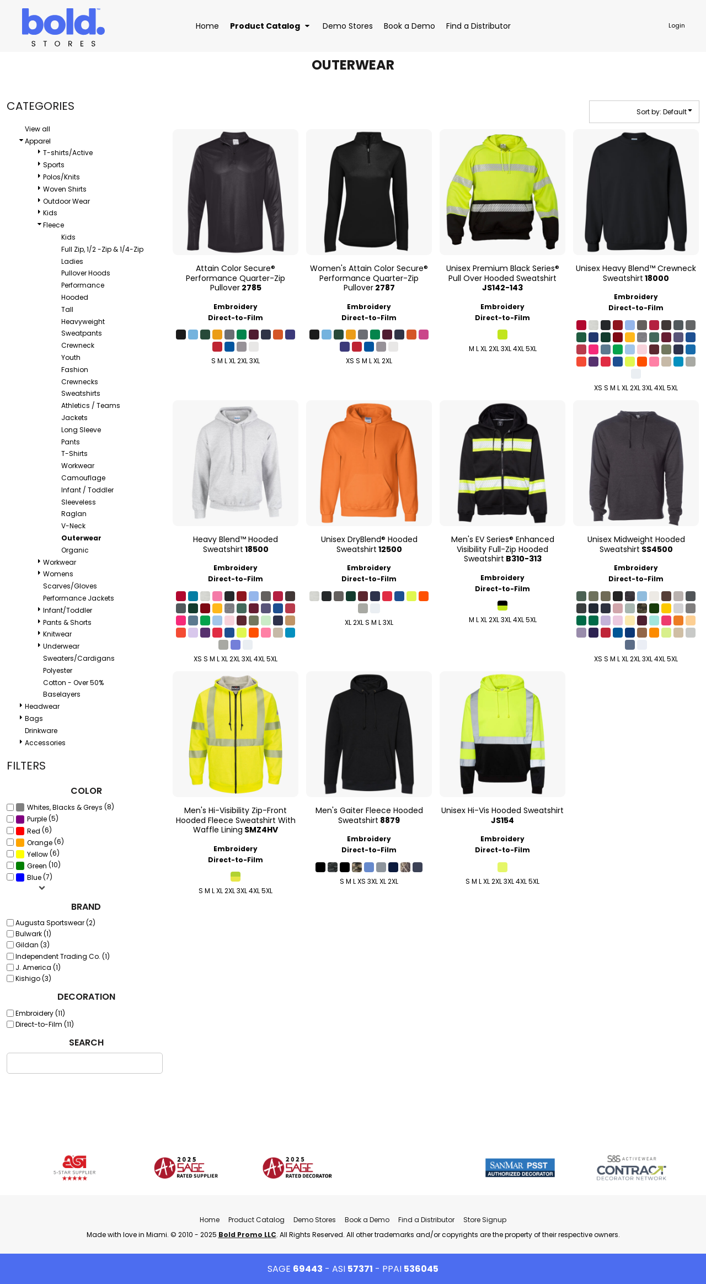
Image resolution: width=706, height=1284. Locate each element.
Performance (82, 285)
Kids (50, 212)
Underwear (61, 646)
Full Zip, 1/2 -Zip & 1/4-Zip (102, 249)
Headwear (42, 706)
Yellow (37, 854)
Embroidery (235, 306)
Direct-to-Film (235, 317)
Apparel (38, 141)
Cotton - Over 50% (73, 682)
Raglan (74, 513)
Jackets (74, 417)
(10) (38, 865)
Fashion (74, 369)
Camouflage (83, 477)
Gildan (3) (32, 944)
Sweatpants (81, 333)
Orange (39, 842)
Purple (37, 819)
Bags (34, 718)
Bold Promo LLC (247, 1234)
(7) (33, 877)
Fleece (53, 225)
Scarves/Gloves (70, 586)
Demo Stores (314, 1219)
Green (37, 866)
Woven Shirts (65, 189)
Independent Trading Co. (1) (62, 956)
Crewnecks (79, 381)
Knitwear (57, 634)
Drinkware (41, 730)
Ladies (72, 261)
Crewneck (77, 345)
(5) (36, 818)
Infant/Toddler (67, 610)
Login (676, 25)
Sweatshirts (80, 393)
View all (37, 129)
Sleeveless (78, 502)
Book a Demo (367, 1219)
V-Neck (73, 525)
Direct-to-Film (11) (44, 1024)
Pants (70, 442)
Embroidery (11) (40, 1013)
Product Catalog (256, 1219)
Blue (34, 877)
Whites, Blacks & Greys (65, 807)
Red (33, 831)
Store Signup (484, 1219)
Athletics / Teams (90, 405)
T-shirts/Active (68, 152)
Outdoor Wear (66, 201)
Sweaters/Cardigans (79, 658)
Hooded (74, 297)
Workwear (77, 465)
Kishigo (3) (33, 978)
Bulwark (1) (33, 933)
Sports (54, 164)
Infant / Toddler (87, 490)
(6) (33, 830)
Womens (58, 574)
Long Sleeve (81, 429)
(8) (64, 807)
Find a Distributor (426, 1219)
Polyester (57, 670)
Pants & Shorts (67, 622)
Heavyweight (83, 321)
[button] (270, 26)
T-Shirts (74, 453)
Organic (75, 550)
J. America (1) (38, 967)
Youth (71, 357)
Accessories (45, 742)
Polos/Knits (61, 177)
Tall (67, 309)
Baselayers (62, 694)
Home (210, 1219)
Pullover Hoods (85, 273)
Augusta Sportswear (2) (55, 922)
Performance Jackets (78, 598)
